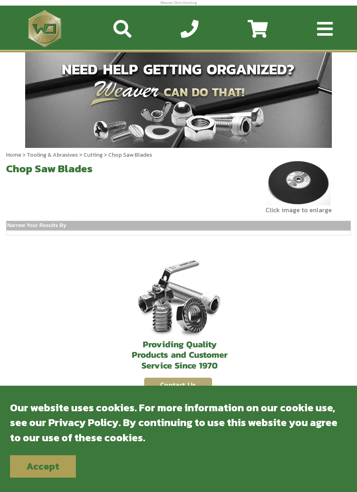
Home (13, 155)
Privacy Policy (83, 422)
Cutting (93, 155)
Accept (43, 466)
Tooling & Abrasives (52, 155)
